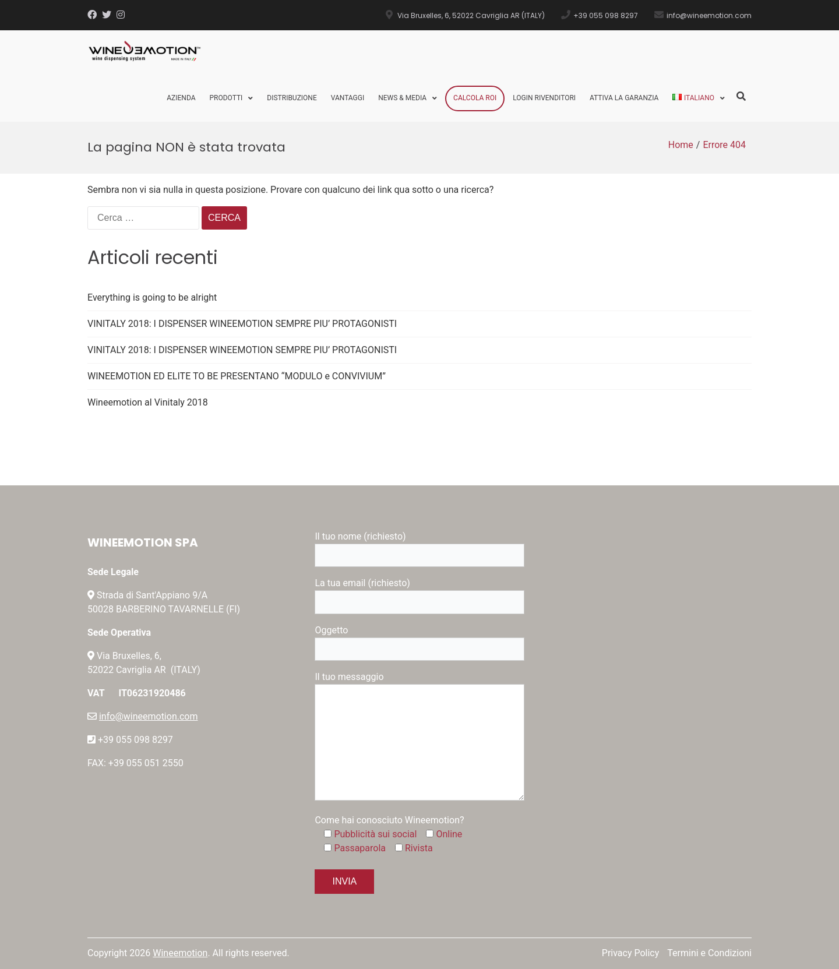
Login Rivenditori (544, 98)
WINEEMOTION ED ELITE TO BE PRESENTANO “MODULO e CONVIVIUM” (236, 376)
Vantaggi (348, 98)
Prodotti (225, 98)
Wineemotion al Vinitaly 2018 (147, 402)
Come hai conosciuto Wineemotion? (389, 820)
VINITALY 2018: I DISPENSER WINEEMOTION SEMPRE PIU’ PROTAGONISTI (242, 323)
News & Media (402, 98)
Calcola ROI (474, 98)
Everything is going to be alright (152, 297)
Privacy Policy (631, 953)
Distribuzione (291, 98)
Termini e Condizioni (709, 953)
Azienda (181, 98)
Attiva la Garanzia (624, 98)
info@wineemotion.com (148, 716)
